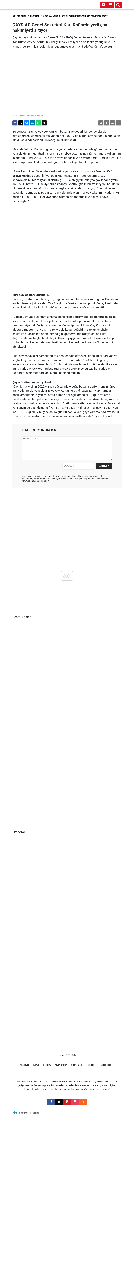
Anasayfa (19, 16)
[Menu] (111, 5)
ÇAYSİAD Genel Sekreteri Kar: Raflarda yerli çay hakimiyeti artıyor (75, 16)
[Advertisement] (67, 513)
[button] (106, 122)
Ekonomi (34, 16)
